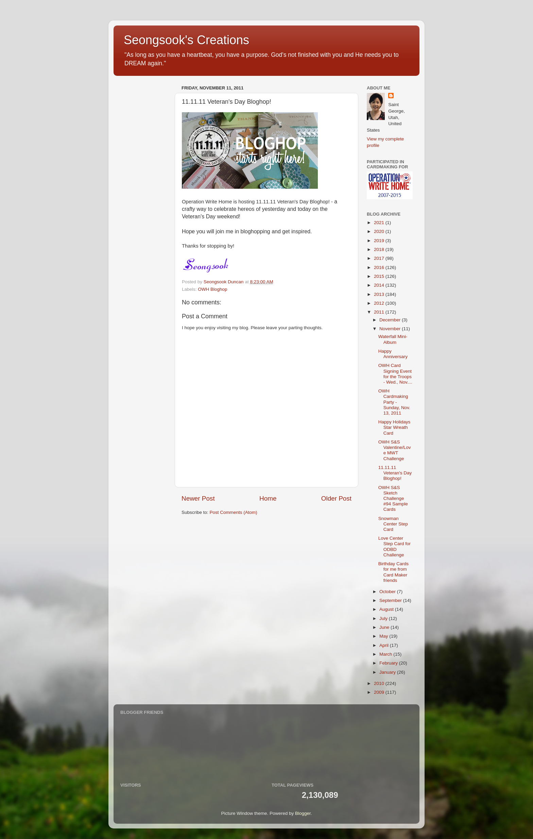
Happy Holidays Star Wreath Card (394, 427)
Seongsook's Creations (186, 40)
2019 (379, 240)
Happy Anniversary (393, 354)
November (390, 328)
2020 (379, 231)
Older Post (336, 498)
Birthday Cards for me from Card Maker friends (393, 572)
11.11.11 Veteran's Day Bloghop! (395, 473)
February (389, 663)
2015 (379, 276)
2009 (379, 692)
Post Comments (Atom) (233, 512)
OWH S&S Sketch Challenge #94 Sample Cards (393, 498)
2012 (379, 303)
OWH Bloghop (212, 289)
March (386, 654)
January (388, 672)
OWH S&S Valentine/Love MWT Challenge (394, 450)
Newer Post (198, 498)
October (388, 591)
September (391, 600)
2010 (379, 683)
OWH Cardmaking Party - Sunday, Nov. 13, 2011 (394, 402)
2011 (379, 312)
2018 (379, 249)
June (385, 627)
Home (267, 498)
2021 (379, 222)
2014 (379, 285)
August (387, 609)
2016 (379, 267)
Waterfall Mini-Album (393, 339)
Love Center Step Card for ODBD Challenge (394, 546)
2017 (379, 258)
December (390, 319)
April (384, 645)
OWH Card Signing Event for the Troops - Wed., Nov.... (395, 374)
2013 (379, 294)
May (384, 636)
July (384, 618)
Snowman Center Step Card (393, 524)
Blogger (303, 813)
